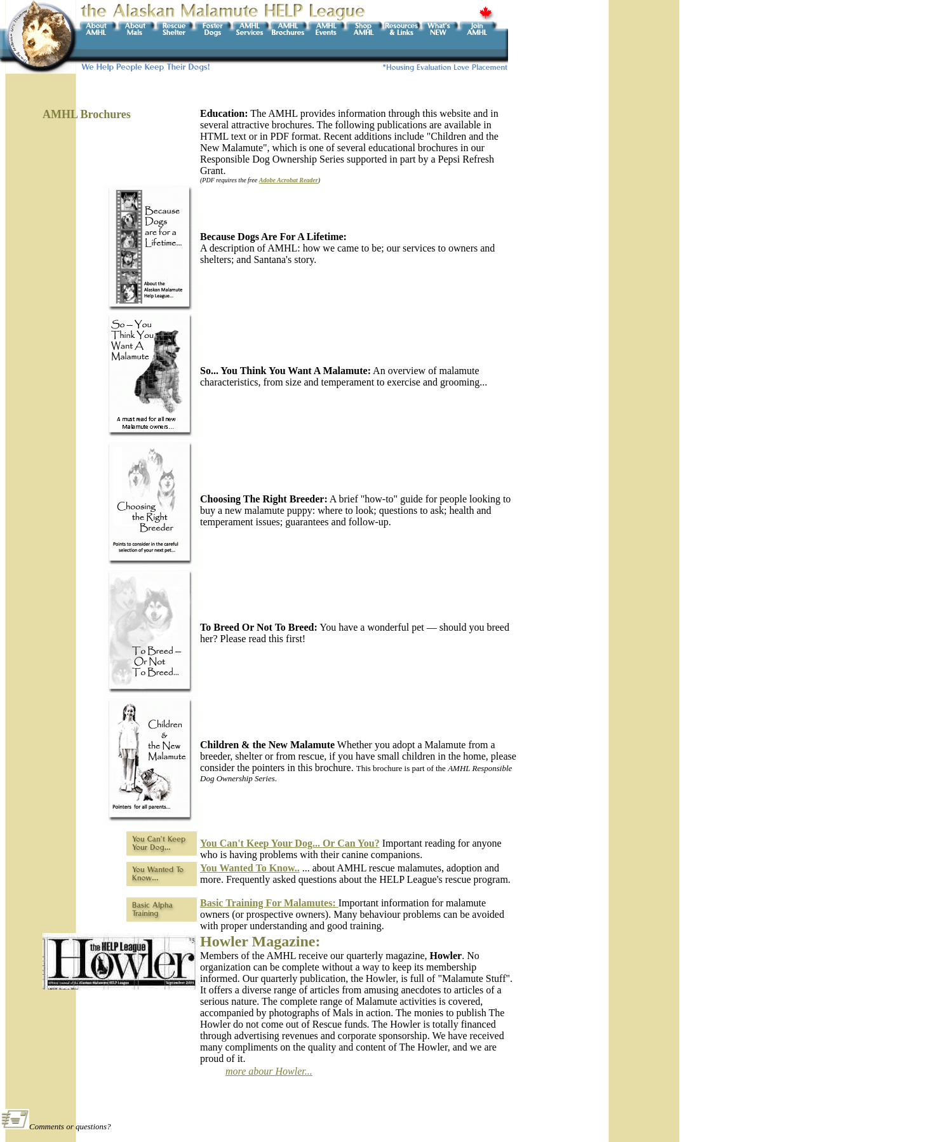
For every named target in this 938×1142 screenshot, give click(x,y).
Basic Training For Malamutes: (269, 902)
